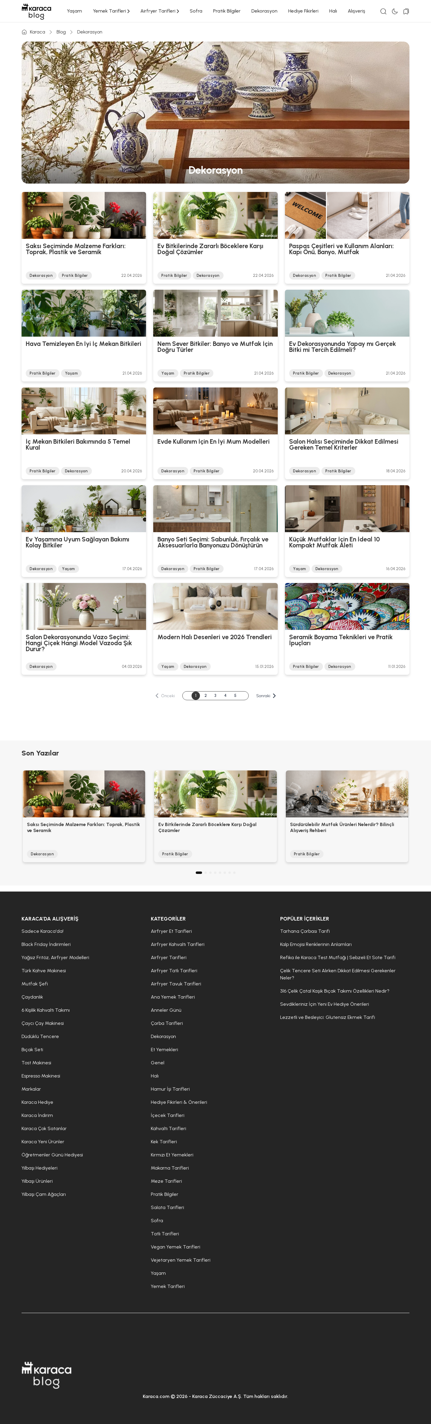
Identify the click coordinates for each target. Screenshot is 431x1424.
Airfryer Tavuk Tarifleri (176, 984)
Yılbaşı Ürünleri (37, 1181)
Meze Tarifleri (166, 1181)
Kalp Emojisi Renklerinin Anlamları (316, 944)
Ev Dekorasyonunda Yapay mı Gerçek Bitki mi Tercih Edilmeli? (342, 347)
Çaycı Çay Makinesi (43, 1023)
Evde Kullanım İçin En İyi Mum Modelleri (213, 442)
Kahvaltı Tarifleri (168, 1128)
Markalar (31, 1089)
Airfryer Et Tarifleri (171, 931)
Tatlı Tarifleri (165, 1234)
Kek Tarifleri (164, 1141)
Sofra (196, 11)
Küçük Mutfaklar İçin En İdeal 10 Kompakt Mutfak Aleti (334, 542)
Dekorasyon (264, 11)
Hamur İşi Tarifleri (170, 1089)
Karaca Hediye (37, 1102)
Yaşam (74, 11)
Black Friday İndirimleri (46, 944)
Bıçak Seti (32, 1049)
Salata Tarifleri (167, 1207)
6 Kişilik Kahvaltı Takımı (46, 1010)
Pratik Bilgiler (227, 11)
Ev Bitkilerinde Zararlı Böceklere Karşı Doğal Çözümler (210, 249)
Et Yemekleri (164, 1049)
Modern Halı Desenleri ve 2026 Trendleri (214, 637)
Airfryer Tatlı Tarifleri (174, 970)
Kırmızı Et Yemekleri (172, 1155)
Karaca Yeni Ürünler (43, 1141)
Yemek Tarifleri (111, 11)
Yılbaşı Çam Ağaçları (44, 1194)
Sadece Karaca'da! (42, 931)
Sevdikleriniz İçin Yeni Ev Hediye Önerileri (324, 1004)
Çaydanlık (32, 997)
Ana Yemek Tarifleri (173, 997)
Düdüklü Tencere (40, 1036)
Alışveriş (356, 11)
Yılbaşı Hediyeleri (39, 1168)
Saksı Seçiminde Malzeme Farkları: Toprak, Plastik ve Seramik (76, 249)
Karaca (33, 32)
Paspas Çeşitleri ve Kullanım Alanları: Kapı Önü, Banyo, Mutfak (341, 249)
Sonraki (266, 695)
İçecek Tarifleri (167, 1115)
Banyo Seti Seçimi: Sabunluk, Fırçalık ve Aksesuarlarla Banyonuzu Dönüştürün (212, 542)
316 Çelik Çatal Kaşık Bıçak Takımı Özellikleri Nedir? (334, 991)
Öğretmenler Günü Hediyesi (52, 1155)
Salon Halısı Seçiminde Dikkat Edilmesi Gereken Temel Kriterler (343, 445)
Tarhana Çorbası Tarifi (305, 931)
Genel (157, 1063)
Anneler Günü (166, 1010)
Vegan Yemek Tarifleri (175, 1247)
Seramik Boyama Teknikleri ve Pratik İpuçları (341, 640)
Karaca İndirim (37, 1115)
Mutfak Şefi (35, 984)
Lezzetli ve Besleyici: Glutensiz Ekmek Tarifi (327, 1017)
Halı (333, 11)
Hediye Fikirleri (303, 11)
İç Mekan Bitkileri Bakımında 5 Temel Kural (78, 445)
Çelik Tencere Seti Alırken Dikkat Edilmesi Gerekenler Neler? (338, 974)
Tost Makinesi (36, 1063)
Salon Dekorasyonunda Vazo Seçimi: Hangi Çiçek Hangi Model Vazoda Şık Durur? (79, 643)
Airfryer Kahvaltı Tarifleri (177, 944)
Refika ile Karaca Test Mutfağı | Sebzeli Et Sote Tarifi (337, 957)
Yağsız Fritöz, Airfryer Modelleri (55, 957)
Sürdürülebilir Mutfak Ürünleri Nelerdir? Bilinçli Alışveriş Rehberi (342, 827)
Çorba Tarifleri (167, 1023)
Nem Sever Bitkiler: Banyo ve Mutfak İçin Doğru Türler (215, 347)
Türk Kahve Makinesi (44, 970)
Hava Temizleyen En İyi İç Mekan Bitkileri (83, 344)
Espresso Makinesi (41, 1076)
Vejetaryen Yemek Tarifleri (180, 1260)
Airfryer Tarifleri (159, 11)
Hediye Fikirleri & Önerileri (179, 1102)
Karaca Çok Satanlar (44, 1128)
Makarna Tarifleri (170, 1168)
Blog (61, 32)
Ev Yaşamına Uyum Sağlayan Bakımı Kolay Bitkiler (77, 542)
